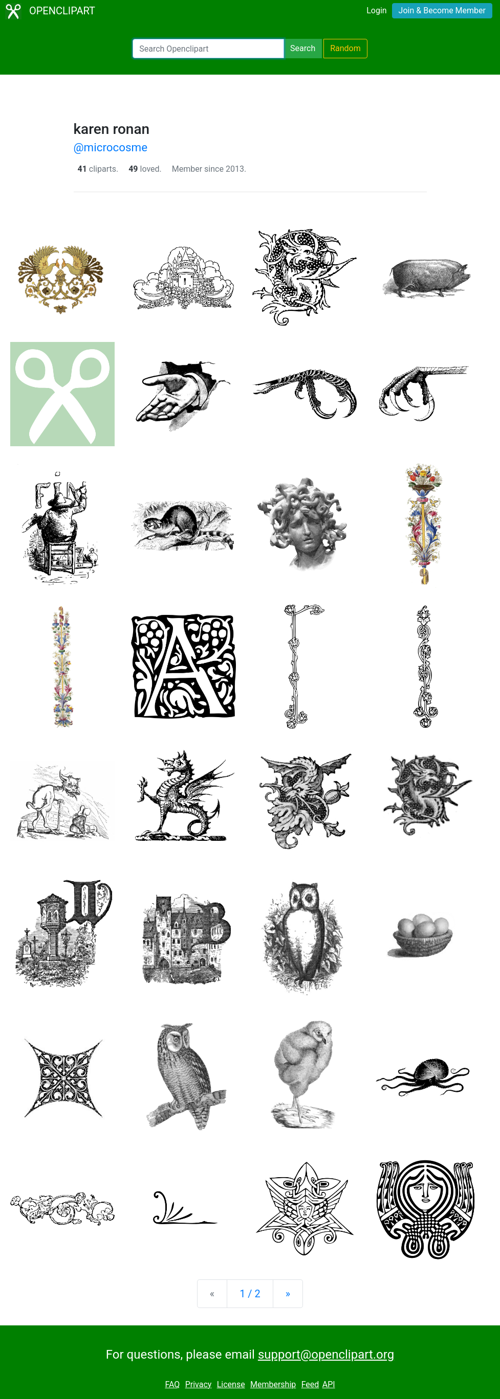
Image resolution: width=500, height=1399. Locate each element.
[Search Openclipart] (208, 48)
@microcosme (111, 147)
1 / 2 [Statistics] (250, 1294)
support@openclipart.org (326, 1354)
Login (376, 10)
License (231, 1384)
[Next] (288, 1293)
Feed (310, 1384)
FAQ (172, 1384)
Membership (273, 1384)
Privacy (198, 1384)
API (328, 1384)
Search (302, 48)
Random (345, 48)
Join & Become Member (442, 10)
